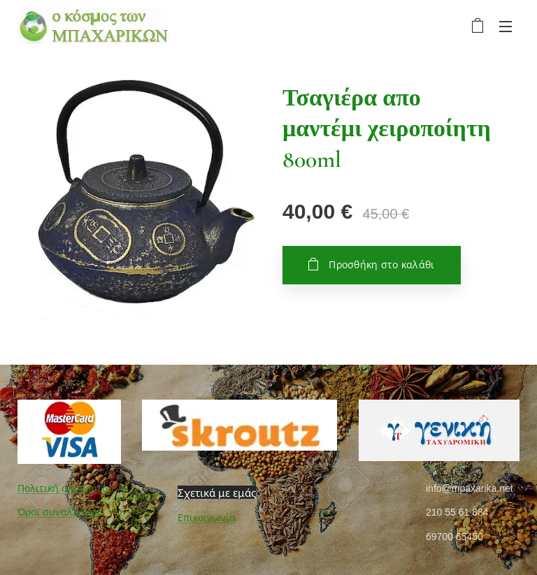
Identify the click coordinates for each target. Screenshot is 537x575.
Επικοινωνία (207, 517)
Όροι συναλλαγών (60, 512)
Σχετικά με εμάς (217, 493)
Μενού (505, 26)
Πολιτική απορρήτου (65, 488)
